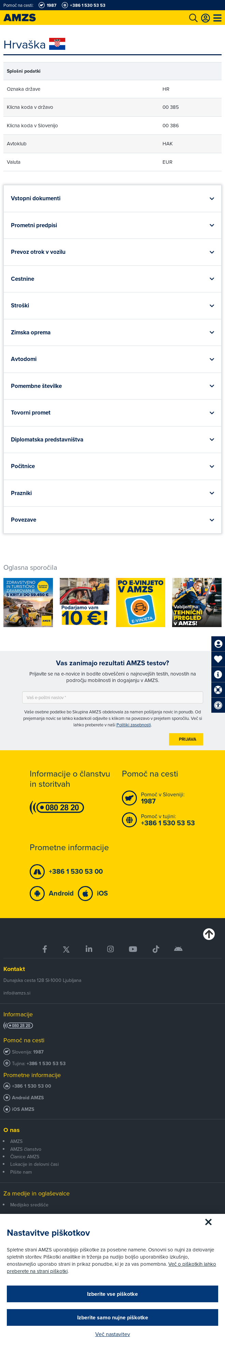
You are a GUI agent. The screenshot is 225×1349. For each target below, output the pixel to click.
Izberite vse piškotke (112, 1294)
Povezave (23, 520)
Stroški (20, 305)
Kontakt (14, 968)
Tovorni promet (31, 412)
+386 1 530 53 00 (31, 1086)
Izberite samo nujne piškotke (112, 1317)
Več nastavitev (112, 1334)
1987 (38, 1052)
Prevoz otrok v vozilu (38, 252)
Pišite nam (21, 1172)
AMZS (16, 1141)
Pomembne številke (36, 386)
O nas (11, 1130)
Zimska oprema (31, 332)
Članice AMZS (24, 1156)
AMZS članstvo (25, 1149)
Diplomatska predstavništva (47, 439)
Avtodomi (24, 359)
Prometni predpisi (34, 225)
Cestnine (22, 279)
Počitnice (23, 466)
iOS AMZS (23, 1109)
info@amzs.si (16, 992)
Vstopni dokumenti (35, 198)
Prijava (187, 739)
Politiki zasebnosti (133, 725)
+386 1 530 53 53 (46, 1064)
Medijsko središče (29, 1204)
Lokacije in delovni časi (34, 1164)
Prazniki (21, 493)
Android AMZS (28, 1098)
